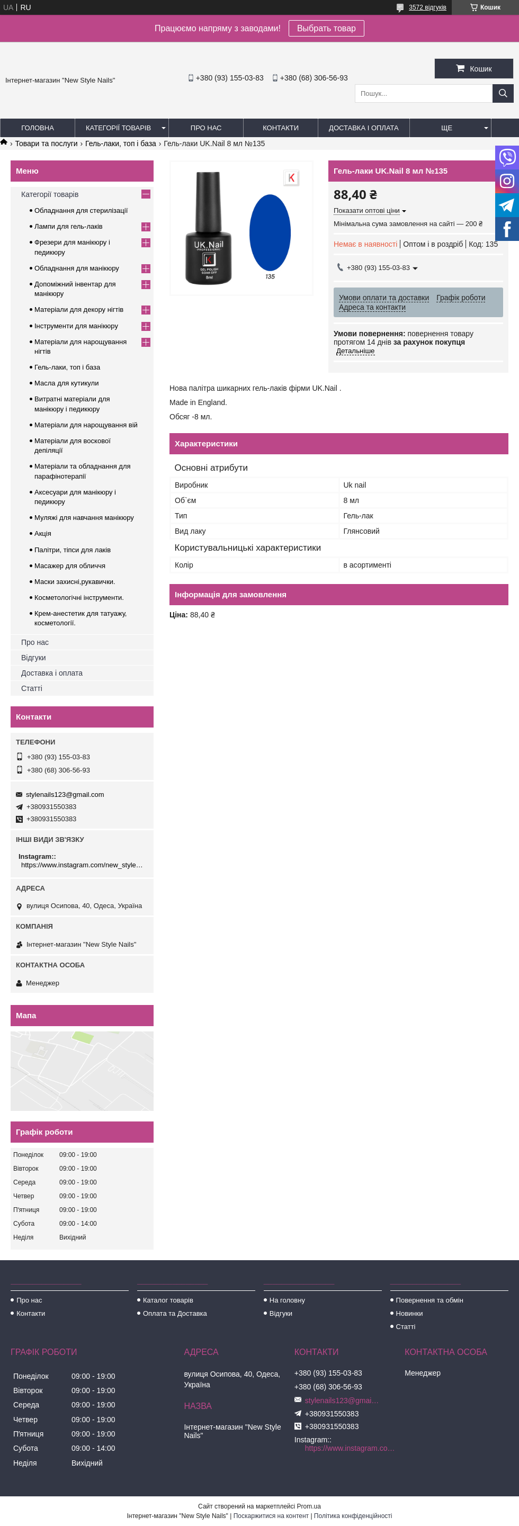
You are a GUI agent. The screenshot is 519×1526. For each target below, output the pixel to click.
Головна (37, 128)
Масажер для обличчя (69, 566)
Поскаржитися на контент (271, 1516)
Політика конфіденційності (353, 1516)
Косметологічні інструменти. (79, 598)
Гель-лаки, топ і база (120, 143)
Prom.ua (309, 1506)
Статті (31, 688)
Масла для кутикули (66, 383)
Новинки (409, 1313)
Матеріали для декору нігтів (78, 309)
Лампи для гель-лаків (68, 226)
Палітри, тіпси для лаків (72, 550)
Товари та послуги (46, 143)
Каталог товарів (168, 1300)
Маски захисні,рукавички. (74, 582)
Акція (42, 533)
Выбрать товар (326, 28)
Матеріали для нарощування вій (86, 425)
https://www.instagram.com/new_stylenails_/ (83, 865)
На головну (287, 1300)
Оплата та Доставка (175, 1313)
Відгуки (33, 657)
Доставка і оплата (364, 128)
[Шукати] (503, 93)
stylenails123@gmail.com (65, 794)
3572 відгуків (427, 7)
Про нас (206, 128)
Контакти (281, 128)
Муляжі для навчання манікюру (84, 518)
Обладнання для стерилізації (81, 210)
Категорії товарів (118, 128)
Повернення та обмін (429, 1300)
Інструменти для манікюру (76, 326)
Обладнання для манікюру (76, 268)
